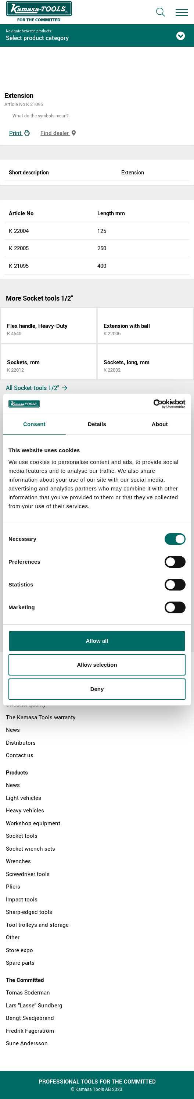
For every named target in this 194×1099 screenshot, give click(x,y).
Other (12, 937)
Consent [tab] (34, 424)
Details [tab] (97, 424)
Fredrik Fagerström (30, 1030)
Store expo (19, 950)
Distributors (21, 742)
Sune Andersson (27, 1043)
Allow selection (97, 665)
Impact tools (21, 899)
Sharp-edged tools (29, 911)
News (13, 729)
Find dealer (58, 133)
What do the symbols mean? (40, 115)
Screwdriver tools (28, 874)
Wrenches (18, 861)
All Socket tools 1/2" (36, 388)
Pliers (13, 886)
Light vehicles (23, 797)
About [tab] (160, 424)
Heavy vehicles (25, 810)
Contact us (19, 755)
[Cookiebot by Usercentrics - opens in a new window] (153, 404)
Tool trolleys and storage (37, 924)
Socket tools (21, 835)
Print (19, 133)
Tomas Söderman (28, 992)
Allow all (97, 641)
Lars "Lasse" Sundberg (34, 1005)
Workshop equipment (33, 823)
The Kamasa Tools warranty (41, 717)
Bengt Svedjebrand (30, 1017)
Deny (97, 689)
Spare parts (20, 962)
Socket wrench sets (30, 848)
